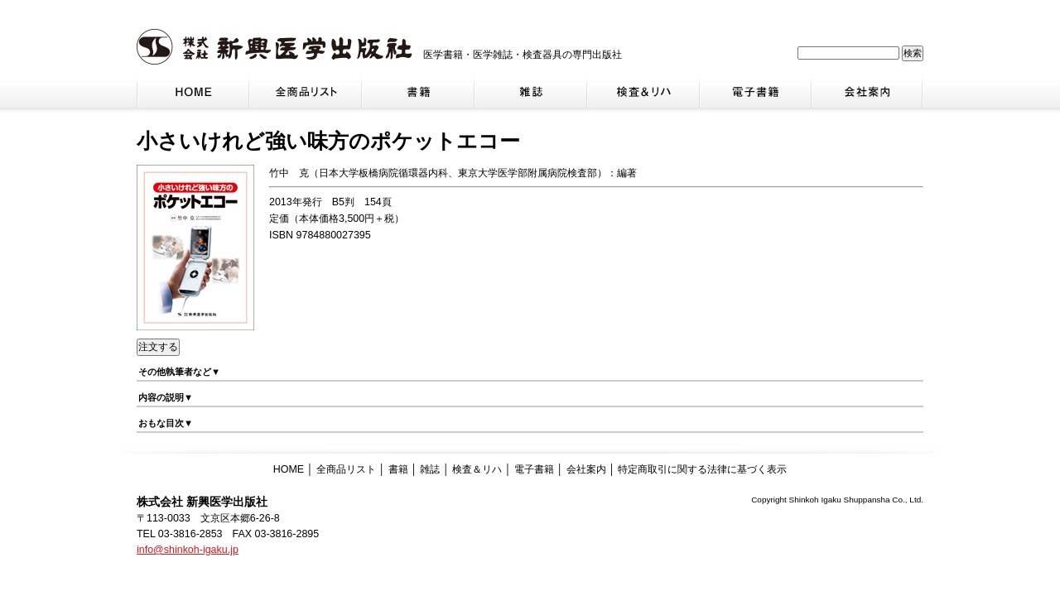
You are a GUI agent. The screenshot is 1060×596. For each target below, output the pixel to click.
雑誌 (430, 469)
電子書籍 (534, 469)
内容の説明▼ (165, 397)
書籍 (398, 469)
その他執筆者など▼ (179, 372)
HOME (288, 469)
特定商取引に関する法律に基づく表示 (702, 469)
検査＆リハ (477, 469)
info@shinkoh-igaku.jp (187, 549)
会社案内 (586, 469)
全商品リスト (346, 469)
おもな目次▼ (165, 423)
